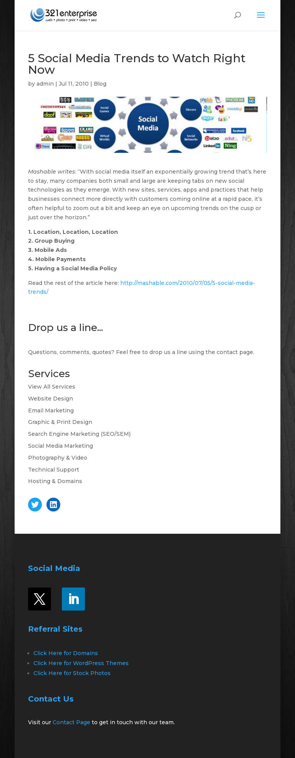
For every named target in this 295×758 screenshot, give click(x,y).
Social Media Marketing (60, 445)
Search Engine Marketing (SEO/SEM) (79, 433)
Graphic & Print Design (60, 422)
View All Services (51, 386)
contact (227, 352)
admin (45, 83)
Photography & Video (57, 457)
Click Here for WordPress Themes (81, 663)
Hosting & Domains (55, 481)
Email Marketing (51, 410)
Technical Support (53, 469)
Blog (100, 83)
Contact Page (71, 722)
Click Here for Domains (65, 653)
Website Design (50, 398)
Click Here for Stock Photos (72, 673)
